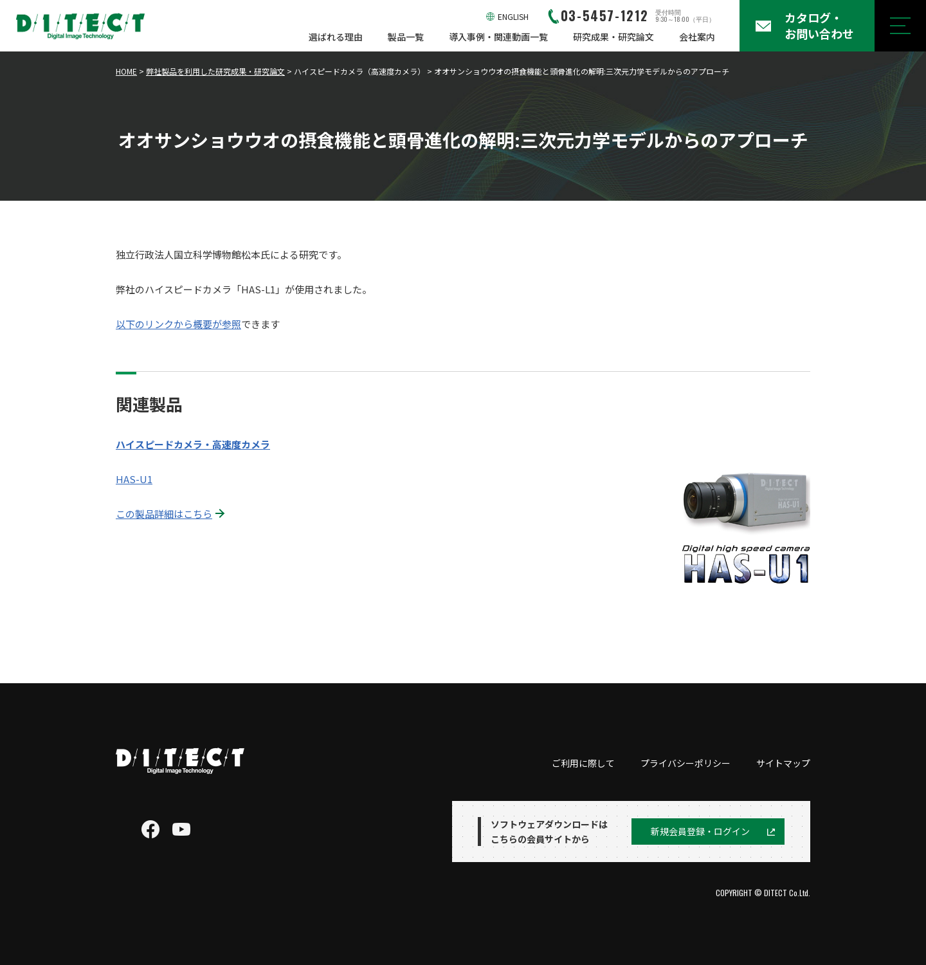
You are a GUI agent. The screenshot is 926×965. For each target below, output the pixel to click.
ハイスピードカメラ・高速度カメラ (193, 444)
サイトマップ (783, 763)
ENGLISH (513, 16)
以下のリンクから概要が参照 (178, 324)
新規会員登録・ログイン (700, 831)
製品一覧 (406, 36)
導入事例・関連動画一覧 (498, 36)
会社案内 (697, 36)
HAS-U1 (134, 479)
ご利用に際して (583, 763)
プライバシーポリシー (685, 763)
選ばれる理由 (336, 36)
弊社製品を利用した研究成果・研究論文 (215, 71)
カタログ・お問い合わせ (819, 25)
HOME (126, 71)
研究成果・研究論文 (613, 36)
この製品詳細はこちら (164, 513)
